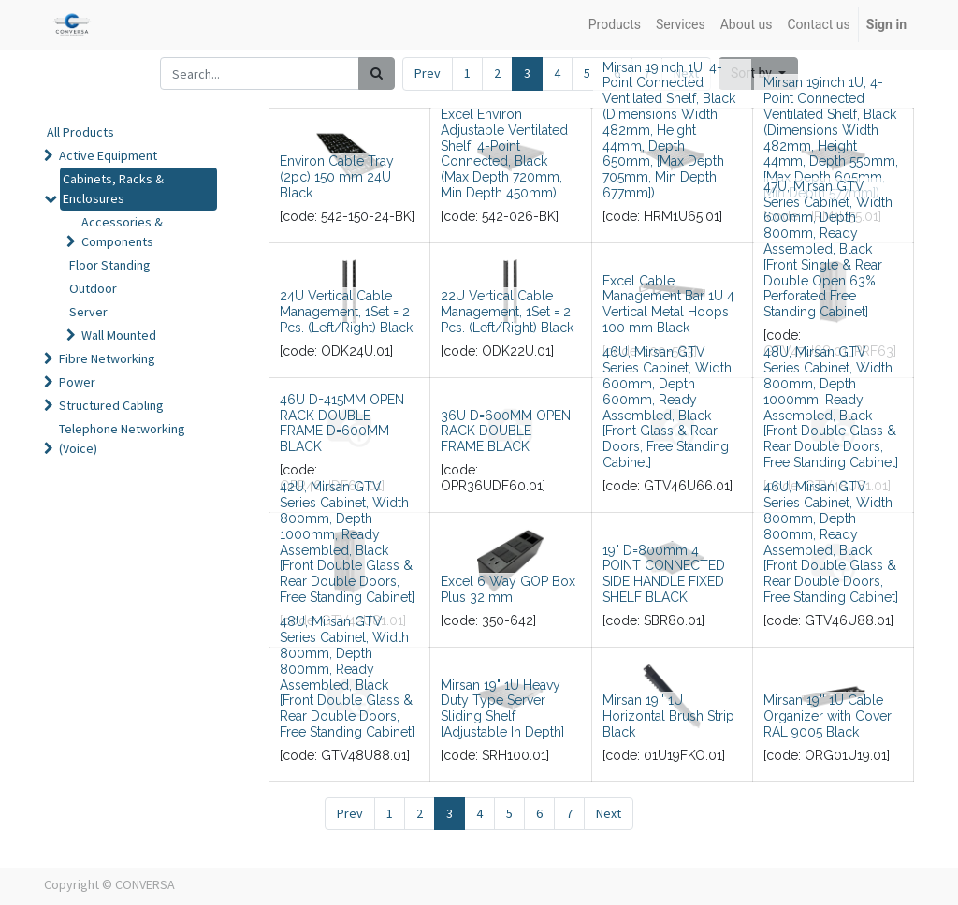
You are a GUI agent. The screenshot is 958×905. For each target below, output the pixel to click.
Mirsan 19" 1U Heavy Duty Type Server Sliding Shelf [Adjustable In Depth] (502, 708)
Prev (427, 73)
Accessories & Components (122, 231)
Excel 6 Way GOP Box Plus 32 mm (508, 589)
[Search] (376, 73)
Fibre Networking (107, 358)
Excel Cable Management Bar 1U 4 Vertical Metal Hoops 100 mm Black (668, 304)
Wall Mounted (118, 335)
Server (88, 311)
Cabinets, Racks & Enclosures (113, 188)
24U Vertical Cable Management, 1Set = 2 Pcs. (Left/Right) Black (346, 311)
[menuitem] (614, 24)
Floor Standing (110, 264)
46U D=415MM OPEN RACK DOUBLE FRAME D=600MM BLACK (342, 423)
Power (77, 381)
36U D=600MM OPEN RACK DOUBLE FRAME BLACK (506, 431)
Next (608, 813)
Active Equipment (108, 155)
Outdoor (93, 288)
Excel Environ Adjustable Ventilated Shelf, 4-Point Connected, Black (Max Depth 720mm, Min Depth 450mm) (504, 153)
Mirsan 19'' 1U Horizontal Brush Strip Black (668, 716)
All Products (80, 132)
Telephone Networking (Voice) (122, 438)
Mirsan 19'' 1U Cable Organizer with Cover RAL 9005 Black (827, 716)
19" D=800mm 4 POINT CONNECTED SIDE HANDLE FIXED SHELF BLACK (663, 574)
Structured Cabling (111, 405)
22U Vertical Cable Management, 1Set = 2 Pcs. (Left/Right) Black (507, 311)
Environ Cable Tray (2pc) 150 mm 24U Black (337, 176)
